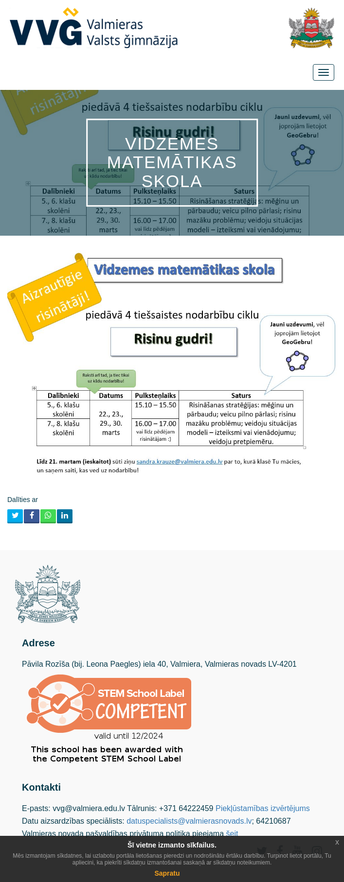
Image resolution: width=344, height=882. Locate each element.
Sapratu (167, 873)
